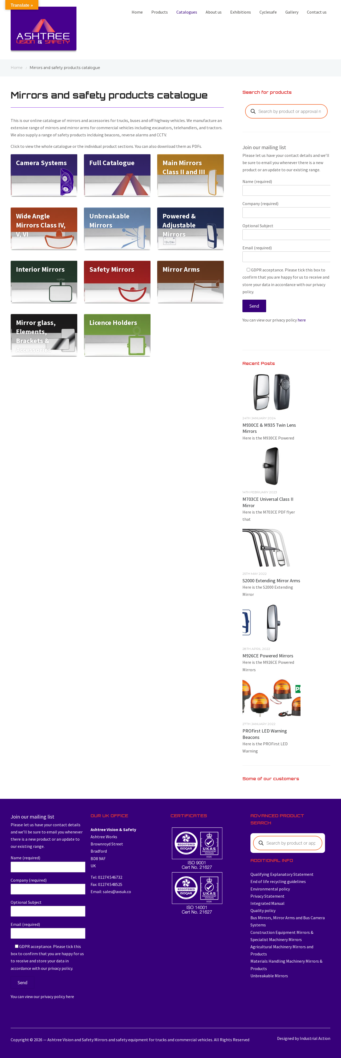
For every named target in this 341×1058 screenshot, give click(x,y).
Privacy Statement (267, 896)
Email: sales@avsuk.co (111, 891)
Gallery (291, 12)
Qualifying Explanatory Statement (282, 874)
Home (137, 12)
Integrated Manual (267, 903)
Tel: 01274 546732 (106, 877)
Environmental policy (270, 889)
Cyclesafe (268, 12)
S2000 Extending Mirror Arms (271, 580)
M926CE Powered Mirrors (267, 656)
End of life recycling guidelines (278, 881)
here (302, 320)
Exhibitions (240, 12)
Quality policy (262, 910)
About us (214, 12)
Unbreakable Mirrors (269, 975)
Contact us (317, 12)
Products (159, 12)
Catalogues (186, 12)
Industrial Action (315, 1038)
